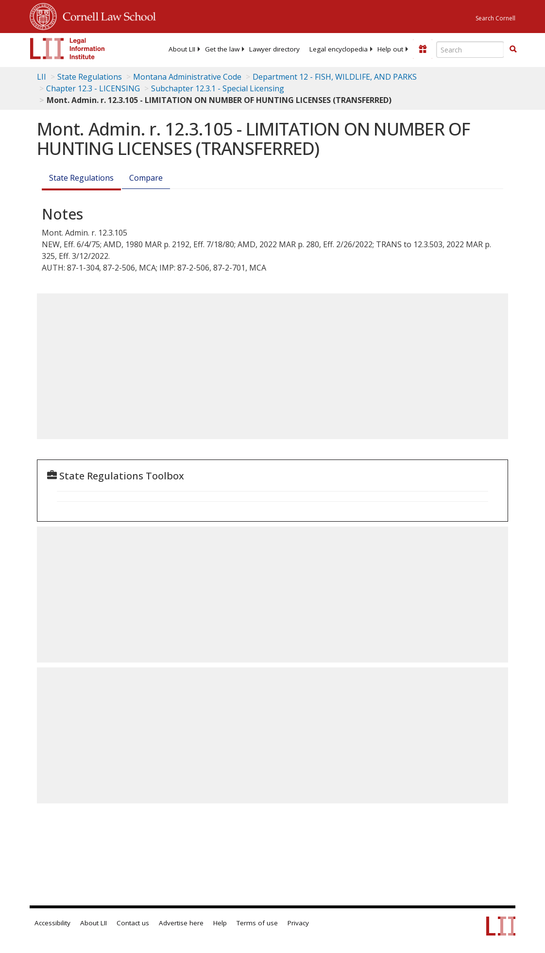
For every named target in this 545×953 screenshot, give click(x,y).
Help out (390, 49)
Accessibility (52, 923)
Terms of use (257, 923)
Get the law (222, 49)
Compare (146, 177)
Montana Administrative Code (187, 76)
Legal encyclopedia (338, 49)
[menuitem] (182, 49)
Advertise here (181, 923)
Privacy (298, 923)
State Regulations (89, 76)
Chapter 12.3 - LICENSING (93, 88)
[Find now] (513, 49)
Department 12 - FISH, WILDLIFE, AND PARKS (335, 76)
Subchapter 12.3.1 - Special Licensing (217, 88)
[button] (513, 49)
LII (41, 76)
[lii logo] (67, 48)
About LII (182, 49)
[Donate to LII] (422, 49)
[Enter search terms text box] (470, 49)
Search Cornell (495, 18)
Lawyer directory (274, 49)
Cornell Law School (106, 15)
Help (220, 923)
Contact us (133, 923)
